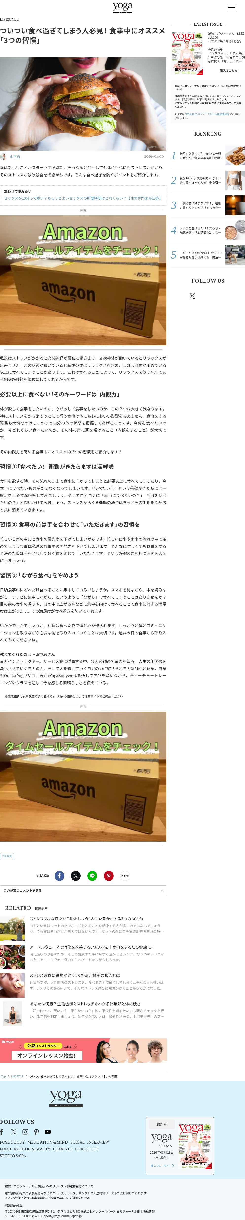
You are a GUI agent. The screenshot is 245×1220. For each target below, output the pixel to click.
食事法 (8, 856)
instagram (207, 295)
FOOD (66, 1123)
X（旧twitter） (76, 876)
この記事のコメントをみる (22, 890)
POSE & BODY (73, 1116)
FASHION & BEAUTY (93, 1123)
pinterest (222, 296)
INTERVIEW (159, 1116)
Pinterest (109, 876)
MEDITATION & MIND (109, 1116)
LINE (92, 876)
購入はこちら (229, 70)
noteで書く (125, 876)
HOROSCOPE (148, 1123)
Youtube (236, 296)
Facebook (59, 876)
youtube (109, 1105)
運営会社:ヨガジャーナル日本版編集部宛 (207, 114)
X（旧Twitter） (75, 1105)
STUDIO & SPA (74, 1130)
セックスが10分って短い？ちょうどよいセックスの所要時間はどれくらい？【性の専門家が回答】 (80, 198)
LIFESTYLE (123, 1123)
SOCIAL (139, 1116)
